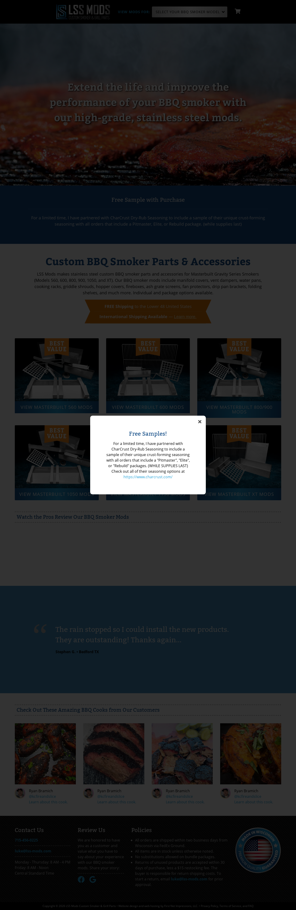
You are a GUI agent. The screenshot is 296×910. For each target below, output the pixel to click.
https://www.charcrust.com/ (148, 476)
